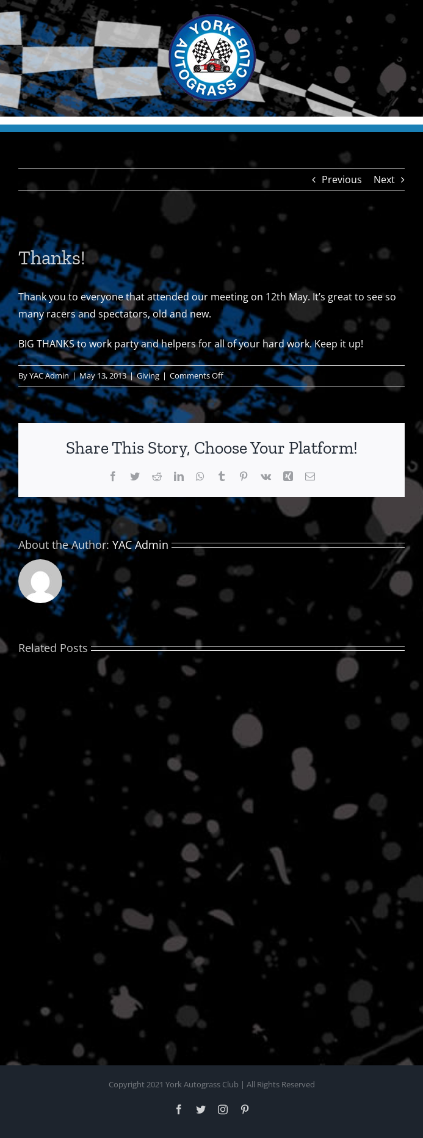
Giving (148, 375)
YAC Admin (49, 375)
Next (384, 179)
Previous (342, 179)
